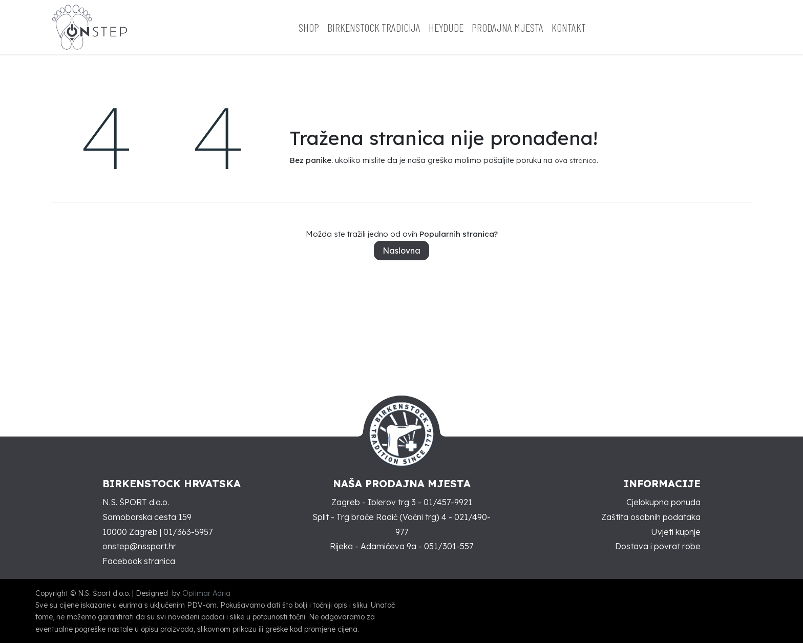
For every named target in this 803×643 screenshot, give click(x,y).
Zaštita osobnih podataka (651, 517)
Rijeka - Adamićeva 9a (373, 546)
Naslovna (401, 250)
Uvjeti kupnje (676, 532)
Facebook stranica (138, 561)
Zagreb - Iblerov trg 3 (373, 502)
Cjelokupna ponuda (663, 502)
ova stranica (576, 160)
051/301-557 (448, 546)
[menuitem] (308, 27)
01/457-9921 (448, 502)
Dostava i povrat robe (658, 546)
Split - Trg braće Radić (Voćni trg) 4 (379, 517)
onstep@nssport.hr (139, 546)
